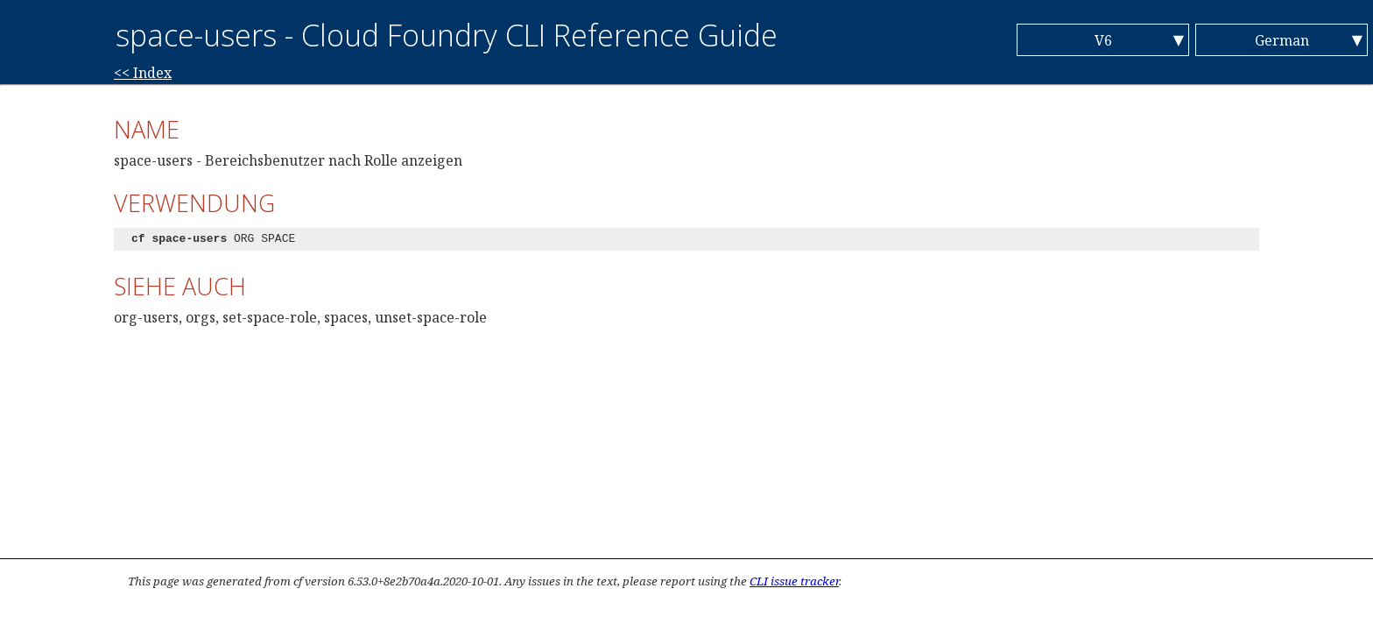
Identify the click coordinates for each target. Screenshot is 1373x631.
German (1282, 40)
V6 (1103, 40)
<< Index (143, 72)
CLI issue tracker (794, 581)
